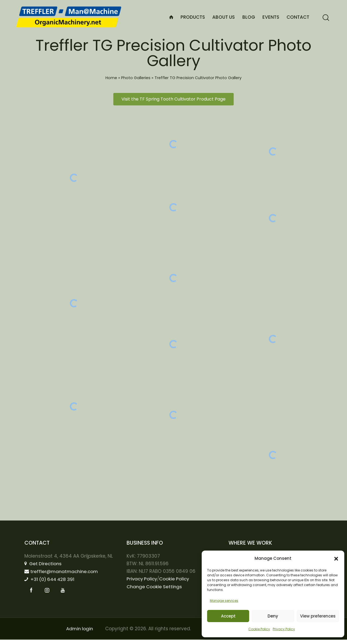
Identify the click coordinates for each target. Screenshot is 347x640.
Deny (273, 616)
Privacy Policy (284, 629)
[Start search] (326, 17)
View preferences (318, 616)
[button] (336, 558)
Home (111, 77)
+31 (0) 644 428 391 (50, 579)
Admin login (80, 629)
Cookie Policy (259, 629)
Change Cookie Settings (155, 586)
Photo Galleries (136, 77)
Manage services (224, 600)
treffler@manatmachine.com (62, 571)
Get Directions (43, 563)
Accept (228, 616)
